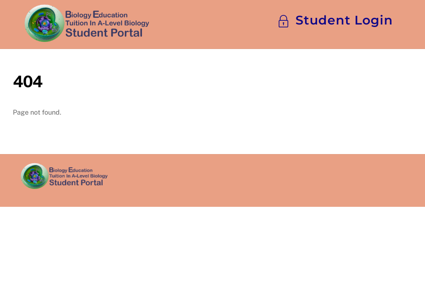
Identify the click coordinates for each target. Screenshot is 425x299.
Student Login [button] (335, 20)
